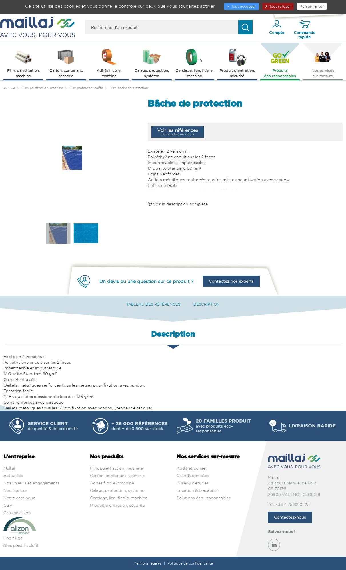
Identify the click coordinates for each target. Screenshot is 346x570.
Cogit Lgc (13, 537)
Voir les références (177, 131)
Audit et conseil (192, 468)
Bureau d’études (193, 482)
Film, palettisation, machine (116, 468)
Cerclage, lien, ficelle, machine (118, 497)
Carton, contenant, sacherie (117, 475)
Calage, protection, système (117, 490)
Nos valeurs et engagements (31, 482)
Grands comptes (193, 475)
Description (206, 304)
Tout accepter (241, 6)
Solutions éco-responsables (204, 497)
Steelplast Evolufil (20, 545)
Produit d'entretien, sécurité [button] (237, 63)
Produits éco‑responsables (280, 63)
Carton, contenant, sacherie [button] (66, 63)
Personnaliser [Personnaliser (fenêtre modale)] (312, 6)
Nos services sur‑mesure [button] (322, 63)
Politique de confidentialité (190, 563)
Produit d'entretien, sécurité (117, 505)
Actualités (13, 475)
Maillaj (9, 468)
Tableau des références (153, 304)
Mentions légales (148, 563)
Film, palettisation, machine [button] (23, 63)
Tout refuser (278, 6)
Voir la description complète (178, 203)
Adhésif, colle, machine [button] (109, 63)
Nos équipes (15, 490)
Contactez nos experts (231, 281)
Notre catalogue (19, 497)
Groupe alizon (17, 512)
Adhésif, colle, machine (112, 482)
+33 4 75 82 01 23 (292, 504)
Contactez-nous (290, 517)
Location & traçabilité (198, 490)
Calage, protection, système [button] (152, 63)
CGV (8, 505)
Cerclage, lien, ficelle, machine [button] (194, 63)
